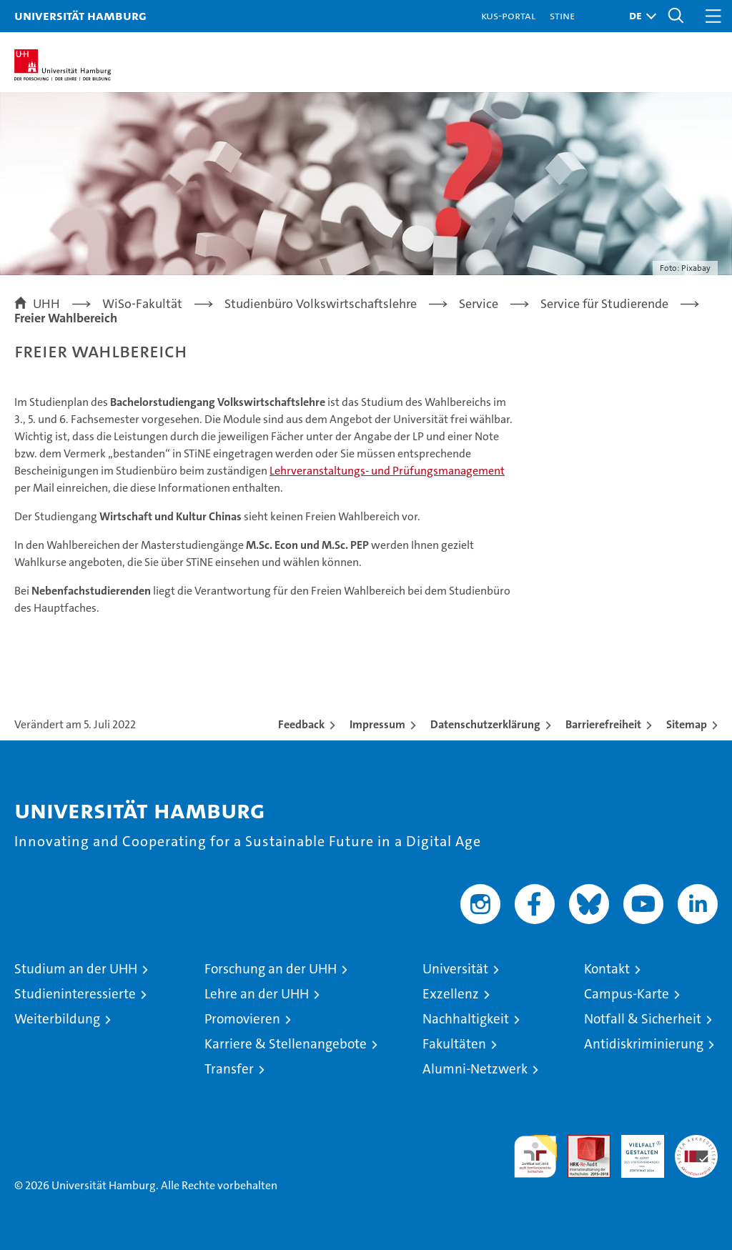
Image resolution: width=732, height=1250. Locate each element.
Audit (581, 1142)
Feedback (301, 724)
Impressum (377, 724)
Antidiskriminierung (643, 1044)
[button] (639, 16)
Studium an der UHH (75, 969)
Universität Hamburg (80, 15)
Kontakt (607, 969)
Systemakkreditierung (696, 1142)
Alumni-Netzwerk (475, 1069)
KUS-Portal (508, 15)
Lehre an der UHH (256, 994)
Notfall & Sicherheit (642, 1019)
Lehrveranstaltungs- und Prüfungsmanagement (387, 470)
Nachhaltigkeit (465, 1019)
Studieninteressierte (75, 994)
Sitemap (686, 724)
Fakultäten (454, 1044)
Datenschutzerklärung (485, 724)
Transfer (229, 1069)
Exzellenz (450, 994)
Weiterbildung (57, 1019)
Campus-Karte (626, 994)
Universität (455, 969)
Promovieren (242, 1019)
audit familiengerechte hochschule (535, 1156)
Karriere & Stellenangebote (285, 1044)
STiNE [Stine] (562, 15)
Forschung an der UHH (270, 969)
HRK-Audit (634, 1150)
